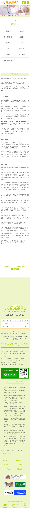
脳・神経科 (22, 54)
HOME (3, 16)
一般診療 (20, 464)
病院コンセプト (9, 464)
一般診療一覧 (9, 16)
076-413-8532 (17, 315)
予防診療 (20, 469)
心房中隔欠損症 (21, 267)
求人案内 (7, 469)
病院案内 (20, 460)
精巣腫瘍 (7, 267)
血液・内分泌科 (8, 60)
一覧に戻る (15, 269)
